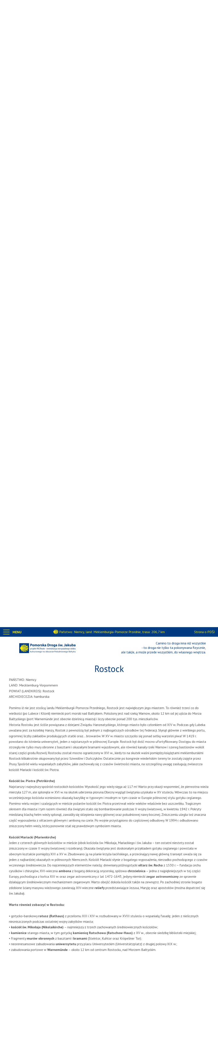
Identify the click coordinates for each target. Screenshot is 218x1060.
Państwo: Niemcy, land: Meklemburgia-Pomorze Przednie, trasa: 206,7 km (112, 632)
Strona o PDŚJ (204, 632)
